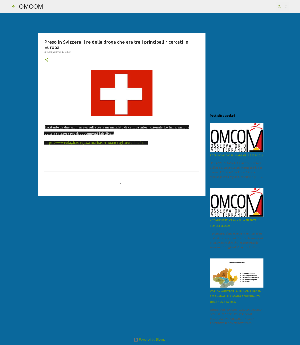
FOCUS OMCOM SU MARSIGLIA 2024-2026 (236, 155)
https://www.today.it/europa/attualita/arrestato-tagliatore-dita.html (96, 143)
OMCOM (31, 6)
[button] (46, 60)
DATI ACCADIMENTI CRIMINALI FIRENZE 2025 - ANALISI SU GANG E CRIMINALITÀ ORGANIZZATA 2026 (235, 296)
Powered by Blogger (150, 339)
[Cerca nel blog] (269, 6)
